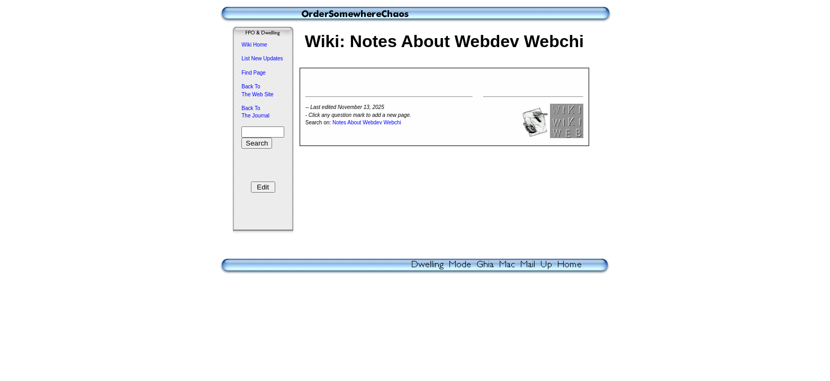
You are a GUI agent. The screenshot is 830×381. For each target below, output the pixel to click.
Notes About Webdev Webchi (366, 124)
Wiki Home (254, 45)
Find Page (253, 73)
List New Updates (262, 58)
